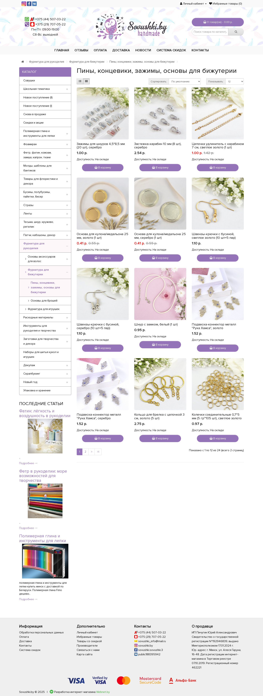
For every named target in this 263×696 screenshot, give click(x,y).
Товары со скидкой (89, 641)
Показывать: (216, 81)
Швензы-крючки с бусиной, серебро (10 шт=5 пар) (98, 326)
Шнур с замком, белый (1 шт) (156, 324)
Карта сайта (84, 654)
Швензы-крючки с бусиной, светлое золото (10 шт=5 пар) (214, 236)
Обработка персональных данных (41, 632)
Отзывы (81, 50)
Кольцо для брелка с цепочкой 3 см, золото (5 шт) (159, 416)
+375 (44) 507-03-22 (50, 19)
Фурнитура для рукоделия (46, 62)
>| (98, 452)
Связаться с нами (88, 650)
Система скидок (171, 50)
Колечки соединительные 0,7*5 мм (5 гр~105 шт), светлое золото (217, 416)
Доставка (121, 50)
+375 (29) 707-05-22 (50, 24)
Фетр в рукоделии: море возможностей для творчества (43, 476)
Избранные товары (89, 637)
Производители (87, 645)
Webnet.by (103, 692)
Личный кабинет (87, 632)
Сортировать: (159, 81)
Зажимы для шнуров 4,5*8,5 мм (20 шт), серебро (101, 145)
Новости (143, 50)
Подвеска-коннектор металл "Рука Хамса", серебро (99, 416)
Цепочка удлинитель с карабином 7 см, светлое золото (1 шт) (218, 145)
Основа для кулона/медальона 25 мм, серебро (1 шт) (160, 236)
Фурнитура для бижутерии (86, 62)
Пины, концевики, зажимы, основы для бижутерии (141, 62)
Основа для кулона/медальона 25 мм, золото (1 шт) (102, 236)
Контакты (200, 50)
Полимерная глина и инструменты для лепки (42, 538)
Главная (61, 50)
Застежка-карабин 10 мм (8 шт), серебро (157, 145)
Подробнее (28, 463)
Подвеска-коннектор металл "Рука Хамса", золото (214, 326)
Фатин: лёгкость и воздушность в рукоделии (44, 413)
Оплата (100, 50)
